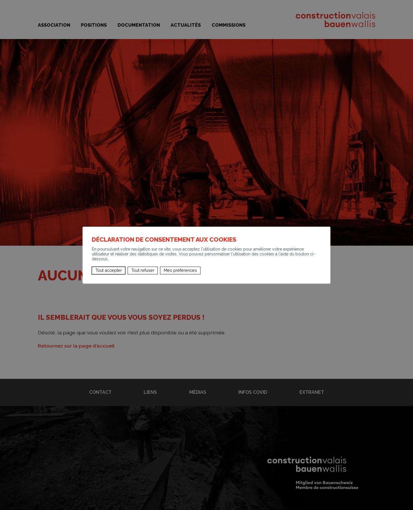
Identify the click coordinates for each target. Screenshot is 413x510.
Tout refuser (142, 270)
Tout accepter (109, 270)
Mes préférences (180, 270)
